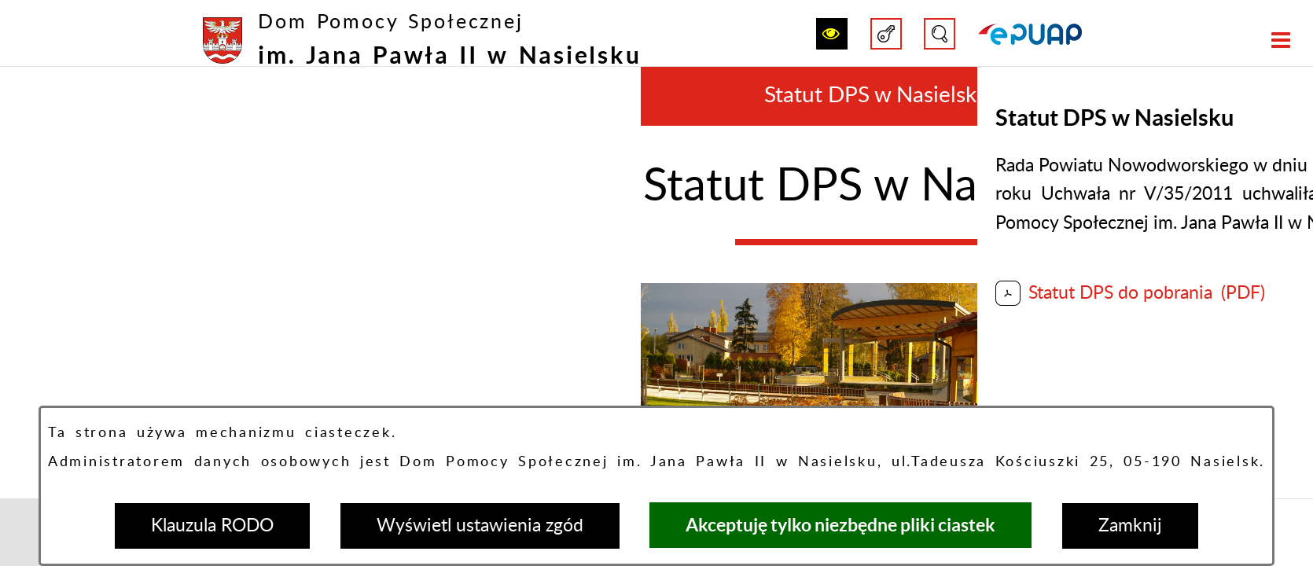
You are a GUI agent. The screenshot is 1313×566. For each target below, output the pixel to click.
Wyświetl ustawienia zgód (480, 525)
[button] (832, 34)
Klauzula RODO (212, 525)
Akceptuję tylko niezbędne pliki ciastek (840, 524)
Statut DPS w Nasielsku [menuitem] (876, 95)
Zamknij (1130, 525)
